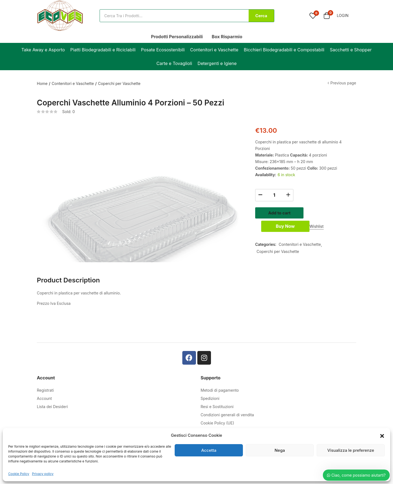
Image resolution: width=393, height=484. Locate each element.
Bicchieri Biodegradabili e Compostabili (284, 49)
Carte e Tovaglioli (174, 63)
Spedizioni (210, 407)
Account (44, 407)
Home (42, 83)
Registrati (45, 398)
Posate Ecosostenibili (163, 49)
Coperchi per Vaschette (119, 83)
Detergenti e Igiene (217, 63)
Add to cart (305, 212)
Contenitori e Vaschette (214, 49)
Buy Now (305, 228)
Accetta (208, 450)
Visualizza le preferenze (350, 450)
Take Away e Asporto (43, 49)
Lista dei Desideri (52, 415)
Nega (280, 450)
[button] (382, 435)
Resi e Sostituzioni (217, 415)
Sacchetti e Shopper (350, 49)
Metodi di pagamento (220, 398)
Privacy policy (42, 474)
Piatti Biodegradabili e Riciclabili (103, 49)
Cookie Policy (18, 474)
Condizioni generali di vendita (227, 423)
